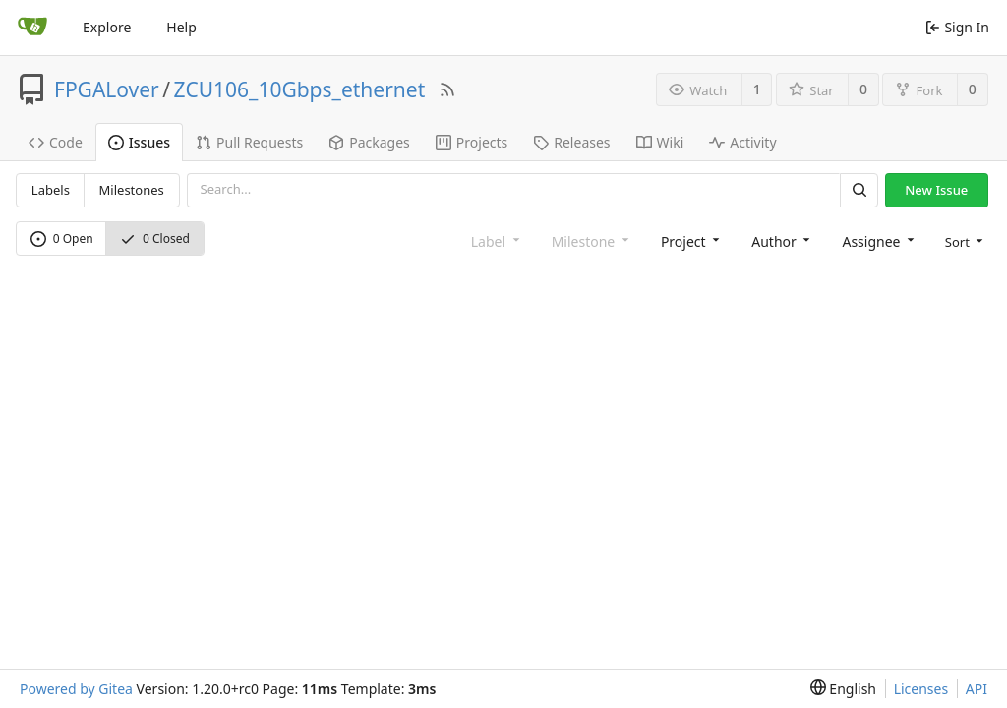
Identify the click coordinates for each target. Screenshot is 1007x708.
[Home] (32, 27)
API (976, 688)
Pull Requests (249, 142)
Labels (50, 190)
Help (181, 27)
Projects (471, 142)
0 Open (61, 238)
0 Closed (155, 238)
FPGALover (106, 89)
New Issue (936, 190)
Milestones (131, 190)
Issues (139, 142)
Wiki (660, 142)
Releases (571, 142)
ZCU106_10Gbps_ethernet (300, 89)
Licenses (921, 688)
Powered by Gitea (76, 688)
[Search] (858, 190)
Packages (369, 142)
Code (56, 142)
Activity (742, 142)
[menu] (962, 241)
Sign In (957, 27)
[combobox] (688, 240)
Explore (107, 27)
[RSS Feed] (447, 89)
